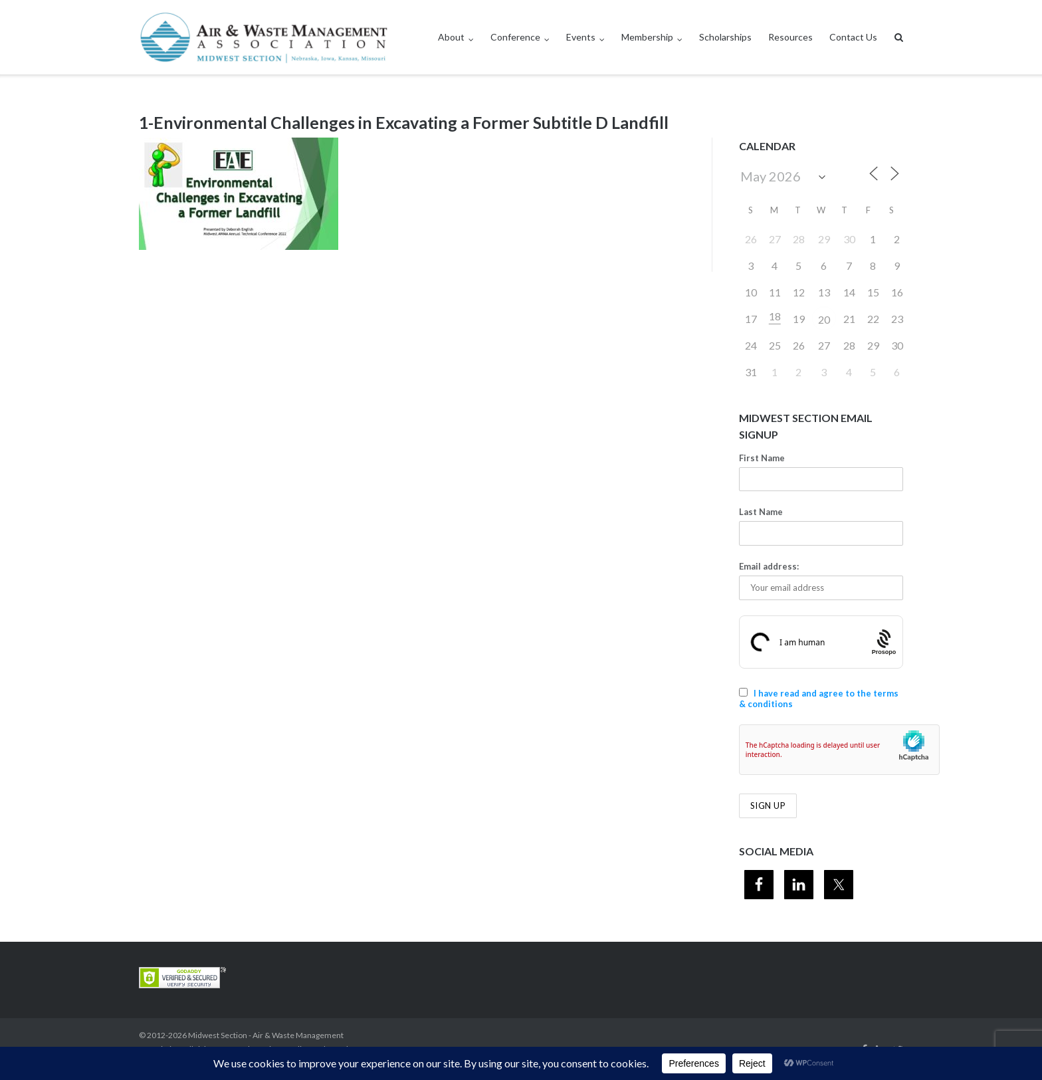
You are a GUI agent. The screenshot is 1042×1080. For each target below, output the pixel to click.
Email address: (769, 566)
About (451, 37)
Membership (647, 37)
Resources (790, 37)
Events (580, 37)
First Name (762, 458)
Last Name (761, 511)
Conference (515, 37)
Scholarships (725, 37)
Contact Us (853, 37)
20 (824, 319)
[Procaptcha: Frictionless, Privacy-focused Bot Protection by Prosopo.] (884, 642)
